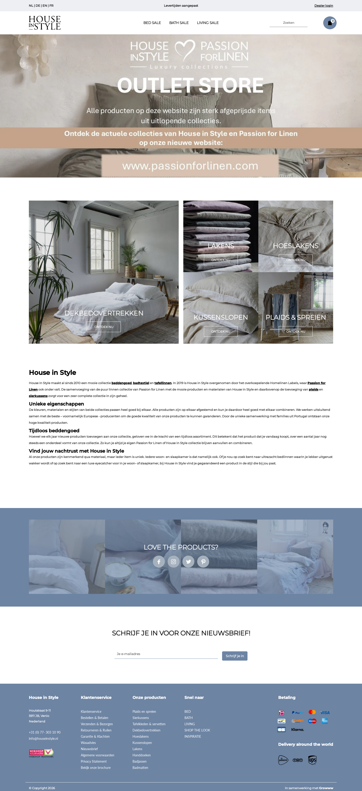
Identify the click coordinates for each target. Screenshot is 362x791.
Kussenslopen (142, 740)
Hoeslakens (141, 733)
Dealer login (323, 5)
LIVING (189, 721)
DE (38, 5)
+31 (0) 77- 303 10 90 (44, 729)
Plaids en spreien (144, 708)
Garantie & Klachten (95, 733)
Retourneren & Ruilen (96, 727)
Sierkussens (141, 715)
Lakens (137, 746)
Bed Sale (152, 23)
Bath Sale (179, 23)
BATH (188, 715)
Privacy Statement (94, 758)
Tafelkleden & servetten (149, 721)
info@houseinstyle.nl (43, 736)
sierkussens (38, 396)
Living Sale (208, 23)
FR (51, 5)
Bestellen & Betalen (94, 715)
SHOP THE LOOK (197, 727)
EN (44, 5)
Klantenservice (91, 708)
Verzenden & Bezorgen (97, 721)
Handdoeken (142, 752)
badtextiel (141, 383)
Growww (326, 785)
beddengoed (122, 383)
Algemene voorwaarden (97, 752)
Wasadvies (88, 740)
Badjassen (140, 758)
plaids (313, 389)
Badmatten (140, 765)
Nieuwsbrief (89, 746)
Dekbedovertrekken (146, 727)
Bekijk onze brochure (96, 765)
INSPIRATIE (192, 733)
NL (31, 5)
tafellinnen (163, 383)
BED (187, 708)
